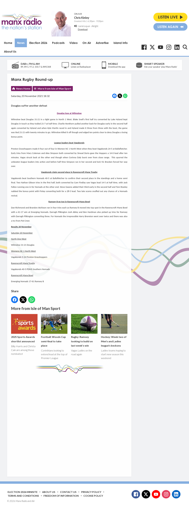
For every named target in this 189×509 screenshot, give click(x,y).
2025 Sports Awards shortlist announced (24, 328)
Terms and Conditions (23, 495)
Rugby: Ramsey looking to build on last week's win (84, 330)
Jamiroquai (84, 25)
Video (73, 43)
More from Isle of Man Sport (54, 88)
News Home (23, 88)
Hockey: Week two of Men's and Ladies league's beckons (114, 330)
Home (8, 43)
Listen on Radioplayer (81, 67)
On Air (86, 43)
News (21, 43)
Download (83, 29)
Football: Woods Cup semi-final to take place (54, 330)
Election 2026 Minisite (23, 491)
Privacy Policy (91, 491)
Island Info (120, 43)
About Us (10, 51)
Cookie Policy (93, 495)
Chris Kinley (81, 17)
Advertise (102, 43)
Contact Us (68, 491)
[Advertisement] (70, 422)
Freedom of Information (61, 495)
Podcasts (58, 43)
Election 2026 (38, 43)
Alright (94, 25)
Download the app (116, 67)
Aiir (33, 501)
